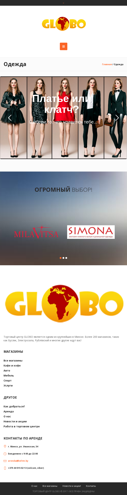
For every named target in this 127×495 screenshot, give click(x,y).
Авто (7, 370)
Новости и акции (15, 421)
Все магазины (13, 360)
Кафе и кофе (12, 365)
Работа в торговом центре (22, 426)
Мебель (9, 375)
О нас (7, 416)
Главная (107, 64)
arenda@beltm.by (18, 460)
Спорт (8, 380)
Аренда (9, 411)
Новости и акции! (72, 486)
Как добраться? (14, 406)
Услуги (8, 385)
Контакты (91, 486)
